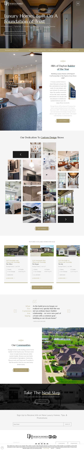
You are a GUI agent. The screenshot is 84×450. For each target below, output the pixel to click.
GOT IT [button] (52, 448)
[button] (78, 3)
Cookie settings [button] (46, 448)
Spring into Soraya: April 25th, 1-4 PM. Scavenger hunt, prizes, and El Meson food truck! (37, 50)
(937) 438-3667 (33, 397)
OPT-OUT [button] (58, 448)
